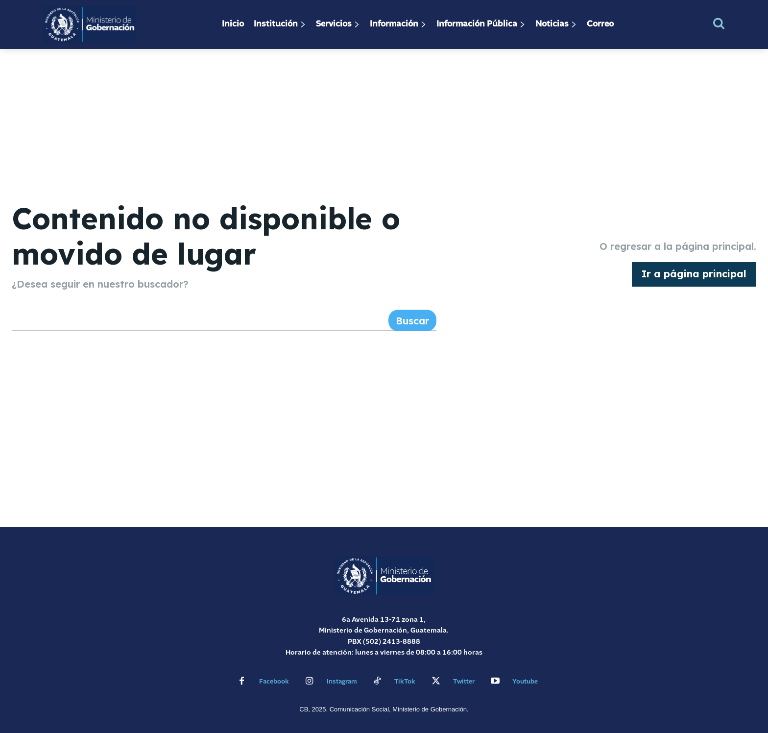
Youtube (525, 682)
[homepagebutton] (694, 274)
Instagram (342, 682)
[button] (719, 23)
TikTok (404, 682)
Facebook (274, 682)
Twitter (464, 682)
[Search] (412, 320)
